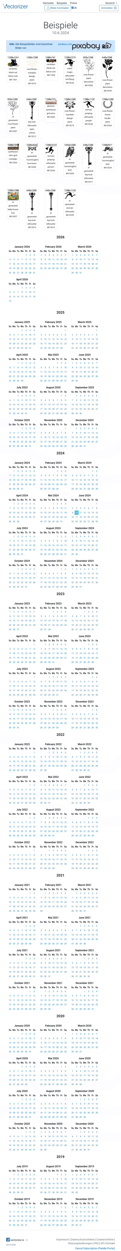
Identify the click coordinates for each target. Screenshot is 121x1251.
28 (22, 273)
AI (74, 7)
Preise (73, 3)
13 (18, 264)
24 (34, 268)
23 (30, 268)
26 (14, 273)
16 (30, 264)
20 (18, 268)
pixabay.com (65, 44)
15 (26, 264)
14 (22, 264)
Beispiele (62, 3)
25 (10, 273)
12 (14, 264)
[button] (111, 3)
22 (26, 268)
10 (34, 259)
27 (18, 273)
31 (34, 273)
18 (10, 268)
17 (34, 264)
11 (10, 264)
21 (22, 268)
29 (26, 273)
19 (14, 268)
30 (30, 273)
